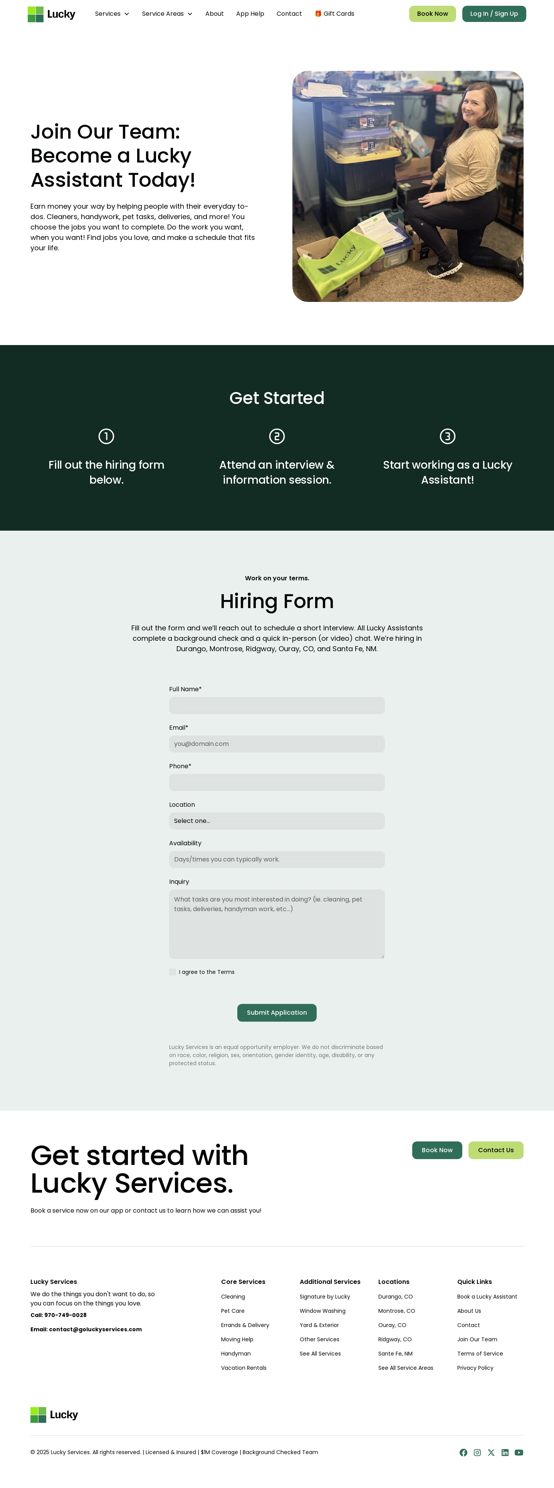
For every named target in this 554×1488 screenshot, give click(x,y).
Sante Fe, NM (395, 1353)
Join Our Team (477, 1339)
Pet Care (233, 1311)
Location (182, 804)
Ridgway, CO (395, 1339)
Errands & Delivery (245, 1325)
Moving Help (237, 1339)
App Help (250, 13)
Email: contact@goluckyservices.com (86, 1329)
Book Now (432, 13)
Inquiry (179, 881)
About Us (469, 1311)
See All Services (320, 1353)
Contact (289, 13)
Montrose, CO (396, 1311)
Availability (185, 843)
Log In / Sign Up (494, 13)
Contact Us (496, 1150)
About (214, 13)
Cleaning (233, 1296)
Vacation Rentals (244, 1368)
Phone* (180, 766)
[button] (112, 14)
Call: (58, 1315)
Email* (178, 727)
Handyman (236, 1353)
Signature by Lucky (325, 1296)
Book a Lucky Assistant (487, 1296)
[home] (54, 13)
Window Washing (323, 1311)
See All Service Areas (405, 1368)
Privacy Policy (475, 1368)
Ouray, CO (392, 1325)
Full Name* (185, 689)
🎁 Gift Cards (334, 13)
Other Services (319, 1339)
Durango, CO (395, 1296)
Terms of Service (480, 1353)
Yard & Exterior (319, 1325)
